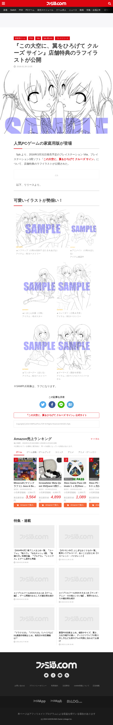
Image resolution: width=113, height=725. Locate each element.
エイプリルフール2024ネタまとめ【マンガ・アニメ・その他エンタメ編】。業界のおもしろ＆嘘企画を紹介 (79, 596)
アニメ (71, 452)
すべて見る (95, 439)
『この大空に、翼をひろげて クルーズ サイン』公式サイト (56, 415)
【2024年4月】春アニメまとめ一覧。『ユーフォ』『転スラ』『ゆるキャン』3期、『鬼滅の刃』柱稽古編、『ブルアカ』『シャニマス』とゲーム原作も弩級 (34, 554)
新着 (5, 10)
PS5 (21, 10)
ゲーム (19, 452)
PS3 (31, 38)
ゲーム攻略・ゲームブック (39, 452)
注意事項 (66, 686)
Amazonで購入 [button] (25, 505)
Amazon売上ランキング (33, 439)
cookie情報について (81, 686)
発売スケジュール (45, 10)
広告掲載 (96, 686)
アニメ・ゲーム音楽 (87, 452)
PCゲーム (30, 10)
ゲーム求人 (61, 10)
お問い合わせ (20, 686)
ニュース (73, 10)
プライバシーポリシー (38, 686)
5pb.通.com (48, 38)
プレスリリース (62, 38)
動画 (82, 10)
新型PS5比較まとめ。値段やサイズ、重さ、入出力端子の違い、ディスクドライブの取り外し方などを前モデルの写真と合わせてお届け (79, 636)
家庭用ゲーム (20, 38)
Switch (13, 10)
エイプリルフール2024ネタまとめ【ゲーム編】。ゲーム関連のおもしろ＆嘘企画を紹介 (34, 594)
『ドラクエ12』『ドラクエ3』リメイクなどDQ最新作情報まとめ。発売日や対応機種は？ (33, 635)
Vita (38, 38)
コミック (59, 452)
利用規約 (54, 686)
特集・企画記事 (94, 10)
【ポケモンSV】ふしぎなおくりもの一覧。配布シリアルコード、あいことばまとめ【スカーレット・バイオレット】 (79, 553)
